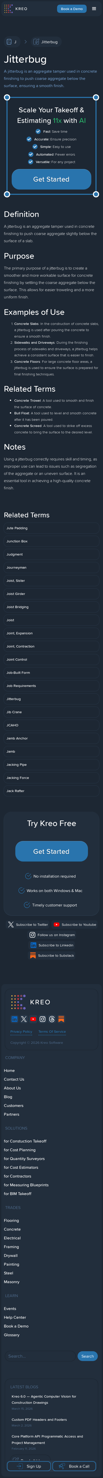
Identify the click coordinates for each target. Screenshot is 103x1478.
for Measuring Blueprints (26, 1185)
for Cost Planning (20, 1150)
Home (9, 1070)
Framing (11, 1247)
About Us (12, 1088)
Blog (8, 1097)
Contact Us (14, 1079)
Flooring (11, 1220)
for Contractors (17, 1176)
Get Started (51, 179)
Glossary (11, 1335)
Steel (8, 1273)
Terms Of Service (52, 1031)
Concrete (12, 1229)
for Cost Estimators (21, 1167)
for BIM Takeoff (17, 1194)
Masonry (11, 1282)
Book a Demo (72, 8)
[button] (94, 9)
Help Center (15, 1317)
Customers (13, 1105)
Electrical (12, 1238)
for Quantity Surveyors (24, 1159)
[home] (15, 9)
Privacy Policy (21, 1031)
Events (10, 1309)
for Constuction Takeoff (25, 1141)
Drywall (11, 1255)
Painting (11, 1264)
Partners (11, 1114)
